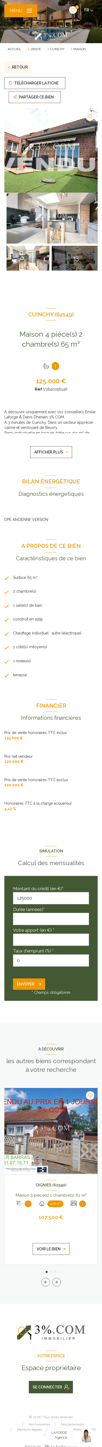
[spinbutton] (51, 960)
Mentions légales (29, 1429)
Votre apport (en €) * (33, 930)
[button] (56, 1282)
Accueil (14, 49)
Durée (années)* (29, 909)
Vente (35, 49)
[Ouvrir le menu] (20, 10)
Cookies (56, 1435)
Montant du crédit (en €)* (38, 888)
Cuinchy (57, 49)
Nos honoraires (39, 1424)
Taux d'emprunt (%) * (33, 951)
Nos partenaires (72, 1424)
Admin (58, 1429)
